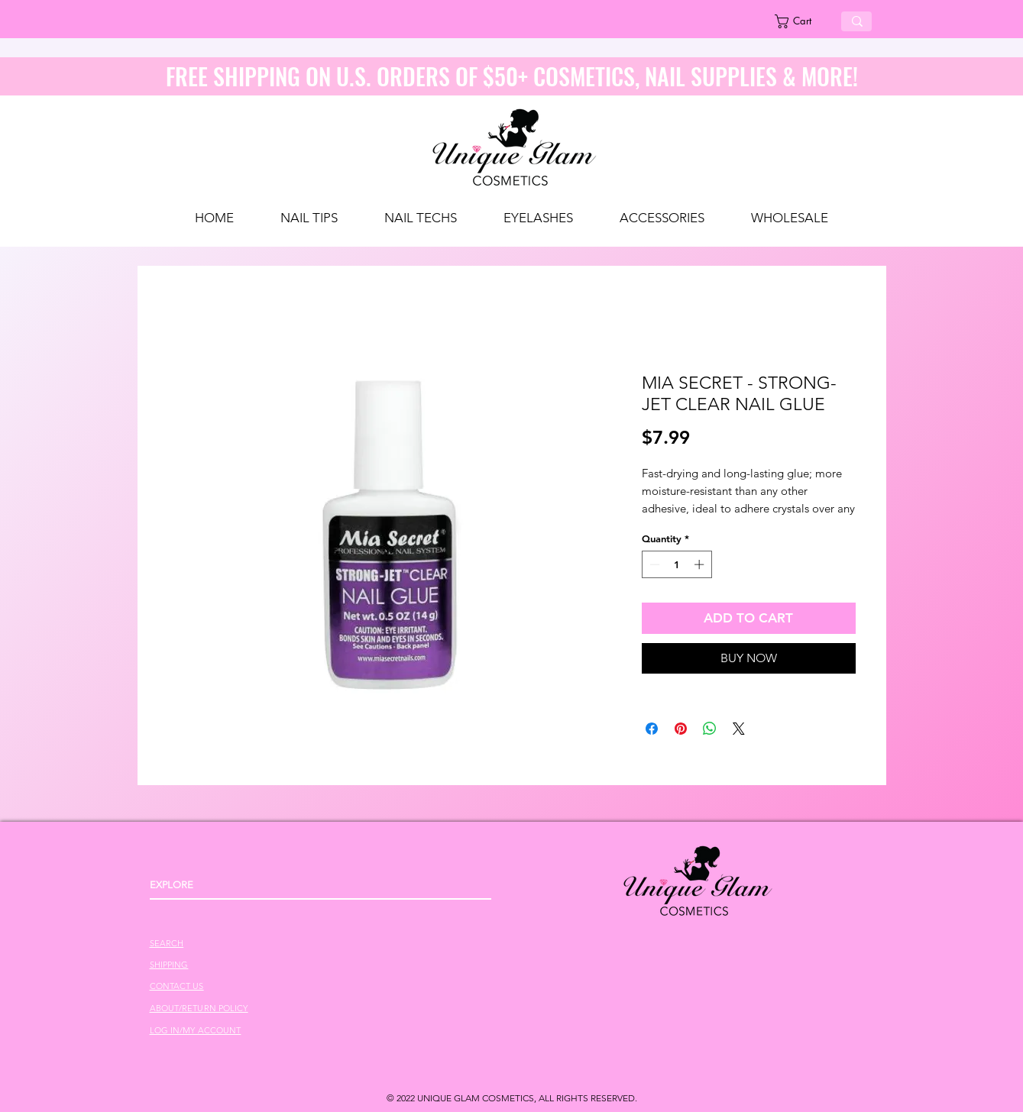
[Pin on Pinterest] (681, 728)
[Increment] (700, 564)
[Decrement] (653, 564)
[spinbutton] (676, 564)
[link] (802, 21)
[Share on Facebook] (652, 728)
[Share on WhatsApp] (710, 728)
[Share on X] (739, 728)
